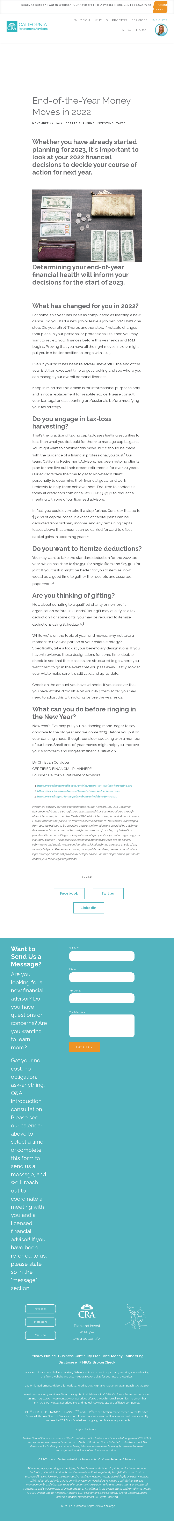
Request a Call (136, 30)
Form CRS (122, 4)
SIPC (47, 1402)
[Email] (102, 977)
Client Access (160, 7)
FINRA (38, 1402)
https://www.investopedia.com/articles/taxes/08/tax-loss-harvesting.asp (84, 785)
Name (74, 948)
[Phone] (102, 998)
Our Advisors (82, 4)
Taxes (121, 123)
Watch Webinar (60, 4)
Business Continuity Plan (79, 1356)
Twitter (108, 893)
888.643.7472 (141, 4)
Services (140, 20)
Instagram (40, 1321)
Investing (105, 123)
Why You (82, 20)
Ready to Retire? (33, 4)
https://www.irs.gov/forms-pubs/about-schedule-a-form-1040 (77, 796)
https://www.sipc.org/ (101, 1505)
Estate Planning (80, 123)
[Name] (102, 956)
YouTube (40, 1335)
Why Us (101, 20)
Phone (75, 990)
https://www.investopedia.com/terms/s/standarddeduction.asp (78, 791)
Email (74, 969)
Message (77, 1011)
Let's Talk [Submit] (84, 1047)
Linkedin (88, 908)
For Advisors (104, 4)
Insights (159, 20)
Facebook (69, 893)
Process (119, 20)
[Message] (102, 1025)
